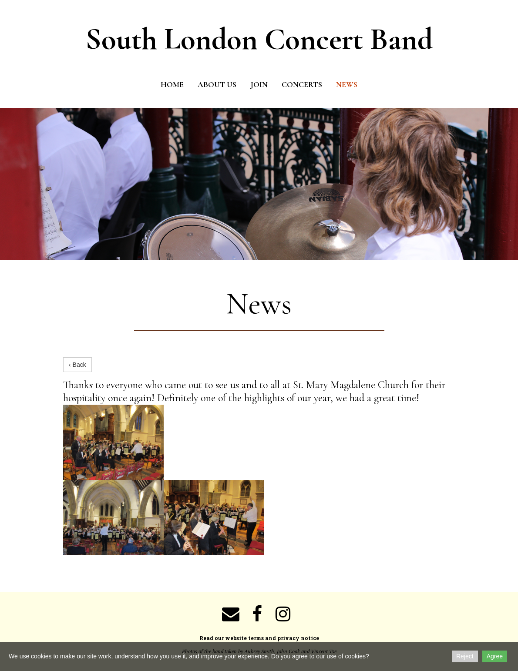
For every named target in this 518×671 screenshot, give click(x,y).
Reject (465, 656)
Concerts (302, 84)
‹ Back (77, 364)
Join (259, 84)
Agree (495, 656)
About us (217, 84)
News (346, 84)
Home (172, 84)
